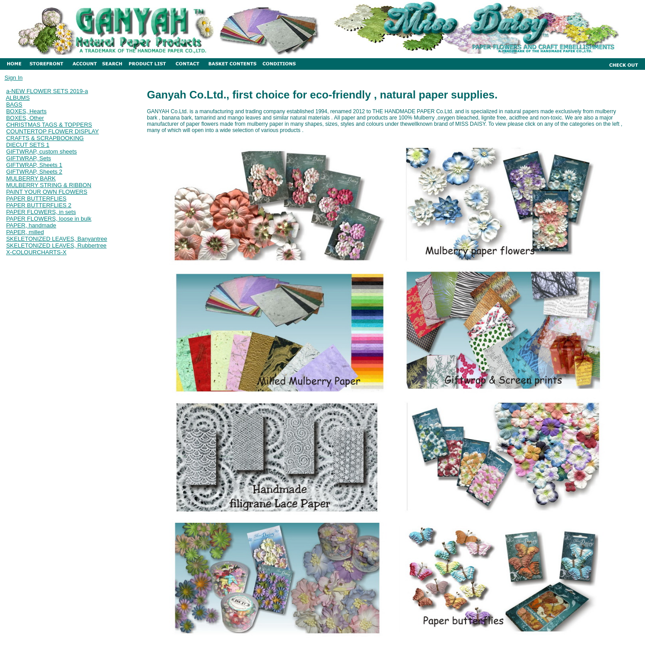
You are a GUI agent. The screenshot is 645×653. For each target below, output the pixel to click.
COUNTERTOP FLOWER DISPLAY (52, 131)
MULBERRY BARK (31, 178)
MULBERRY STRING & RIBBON (48, 185)
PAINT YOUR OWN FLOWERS (46, 191)
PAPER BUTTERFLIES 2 (39, 205)
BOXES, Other (25, 118)
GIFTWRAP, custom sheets (41, 151)
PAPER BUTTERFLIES (36, 198)
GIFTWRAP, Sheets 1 (34, 165)
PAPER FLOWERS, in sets (41, 212)
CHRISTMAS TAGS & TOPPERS (49, 124)
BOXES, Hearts (26, 111)
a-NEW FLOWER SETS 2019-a (47, 91)
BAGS (14, 104)
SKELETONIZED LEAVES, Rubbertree (56, 245)
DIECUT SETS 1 (28, 144)
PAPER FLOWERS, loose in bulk (49, 218)
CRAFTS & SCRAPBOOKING (45, 138)
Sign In (13, 77)
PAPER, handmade (31, 225)
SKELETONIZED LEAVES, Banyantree (57, 238)
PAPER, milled (25, 232)
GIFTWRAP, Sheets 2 (34, 171)
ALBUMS (18, 97)
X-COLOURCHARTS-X (36, 252)
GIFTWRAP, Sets (28, 158)
